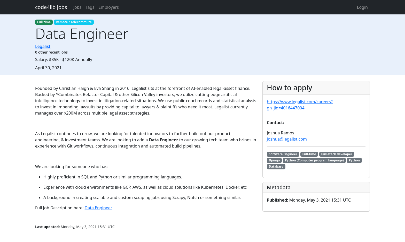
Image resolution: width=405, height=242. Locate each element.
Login (362, 7)
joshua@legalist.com (287, 139)
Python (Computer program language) (314, 160)
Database (276, 166)
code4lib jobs (51, 7)
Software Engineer (283, 154)
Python (354, 160)
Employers (108, 7)
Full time (44, 22)
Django (274, 160)
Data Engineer (98, 208)
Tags (89, 7)
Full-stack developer (336, 154)
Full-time (309, 154)
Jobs (77, 7)
